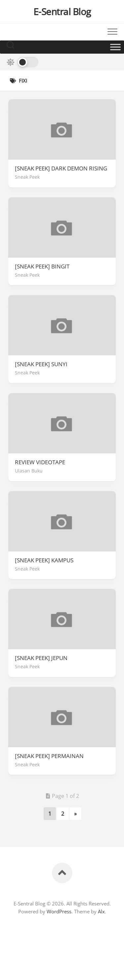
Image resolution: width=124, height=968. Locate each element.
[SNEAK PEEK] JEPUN (41, 658)
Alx (101, 911)
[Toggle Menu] (115, 47)
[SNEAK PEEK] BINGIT (42, 266)
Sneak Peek (27, 177)
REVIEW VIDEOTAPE (40, 462)
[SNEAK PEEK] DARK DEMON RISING (61, 168)
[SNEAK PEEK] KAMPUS (44, 560)
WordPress (59, 911)
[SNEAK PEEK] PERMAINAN (49, 756)
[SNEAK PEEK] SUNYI (41, 364)
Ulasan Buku (29, 471)
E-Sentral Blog (62, 11)
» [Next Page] (75, 813)
